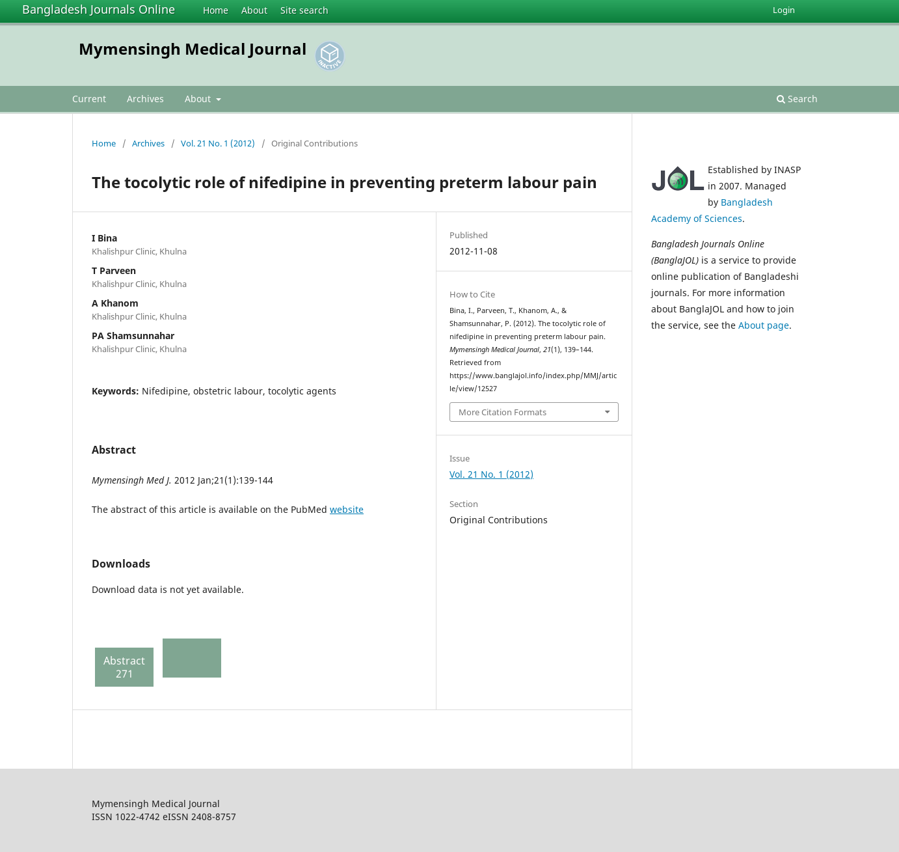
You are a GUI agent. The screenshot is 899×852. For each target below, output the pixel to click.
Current (89, 98)
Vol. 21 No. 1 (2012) (218, 143)
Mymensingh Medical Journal (192, 48)
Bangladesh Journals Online (98, 9)
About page (763, 325)
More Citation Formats (502, 412)
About (254, 10)
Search (797, 98)
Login (784, 10)
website (347, 509)
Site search (304, 10)
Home (215, 10)
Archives (145, 98)
